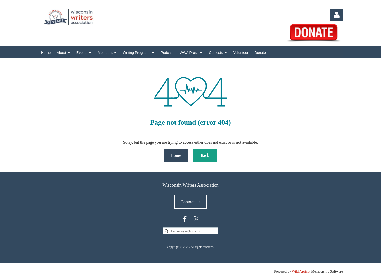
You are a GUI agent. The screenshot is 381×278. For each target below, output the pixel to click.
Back (205, 155)
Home (176, 155)
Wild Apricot (301, 271)
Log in (336, 15)
